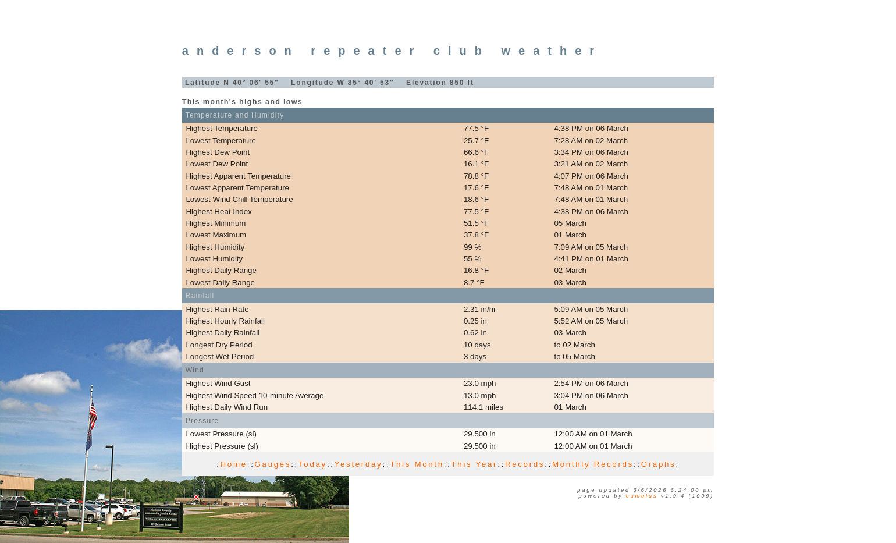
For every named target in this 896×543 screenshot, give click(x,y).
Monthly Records (593, 464)
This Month (417, 464)
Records (525, 464)
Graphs (658, 464)
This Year (474, 464)
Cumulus (641, 496)
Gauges (273, 464)
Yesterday (359, 464)
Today (312, 464)
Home (234, 464)
